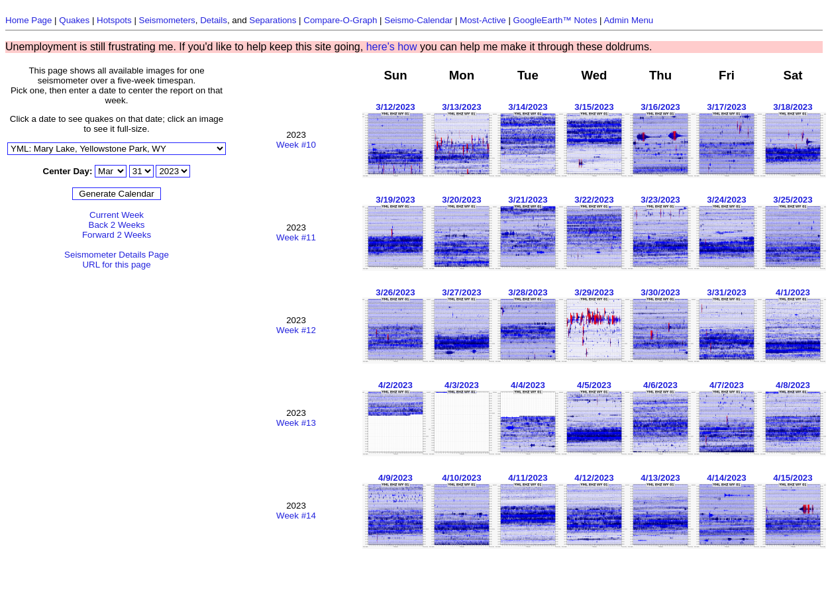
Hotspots (114, 20)
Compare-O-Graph (340, 20)
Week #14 (296, 516)
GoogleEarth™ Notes (555, 20)
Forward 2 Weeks (116, 235)
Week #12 (296, 330)
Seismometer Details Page (116, 255)
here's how (391, 46)
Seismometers (167, 20)
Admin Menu (628, 20)
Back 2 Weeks (117, 225)
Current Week (116, 215)
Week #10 (296, 145)
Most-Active (483, 20)
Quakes (74, 20)
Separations (272, 20)
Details (213, 20)
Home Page (28, 20)
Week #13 (296, 423)
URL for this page (116, 265)
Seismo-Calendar (418, 20)
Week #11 (296, 237)
